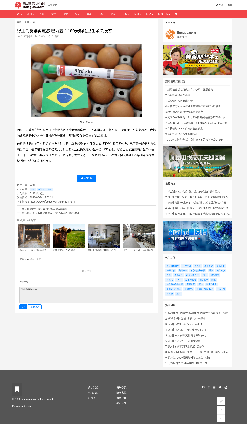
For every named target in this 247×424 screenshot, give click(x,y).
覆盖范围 (121, 403)
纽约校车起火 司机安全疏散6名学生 (47, 209)
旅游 (102, 14)
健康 (113, 14)
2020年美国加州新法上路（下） (196, 363)
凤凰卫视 (164, 14)
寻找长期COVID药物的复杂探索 (185, 128)
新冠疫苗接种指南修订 (180, 95)
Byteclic (27, 406)
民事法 (172, 357)
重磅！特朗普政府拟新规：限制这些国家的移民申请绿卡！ (208, 197)
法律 (137, 14)
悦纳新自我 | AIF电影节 (193, 318)
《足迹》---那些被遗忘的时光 (191, 329)
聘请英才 (93, 397)
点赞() (86, 178)
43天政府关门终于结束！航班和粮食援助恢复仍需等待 (205, 213)
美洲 (34, 22)
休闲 (125, 14)
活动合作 (121, 397)
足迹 (170, 324)
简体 (50, 5)
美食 (90, 14)
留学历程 (173, 352)
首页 (19, 22)
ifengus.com (186, 32)
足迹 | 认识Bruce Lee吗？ (189, 324)
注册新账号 (35, 307)
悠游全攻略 (174, 191)
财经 (149, 14)
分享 (31, 220)
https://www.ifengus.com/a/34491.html (52, 201)
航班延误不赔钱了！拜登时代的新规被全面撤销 (201, 208)
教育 (78, 14)
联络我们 (93, 392)
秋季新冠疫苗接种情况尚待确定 (185, 111)
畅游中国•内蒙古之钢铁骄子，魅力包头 (211, 313)
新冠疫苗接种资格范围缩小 (182, 134)
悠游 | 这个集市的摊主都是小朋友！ (202, 191)
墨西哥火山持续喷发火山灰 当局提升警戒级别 (53, 213)
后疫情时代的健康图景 (180, 100)
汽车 (66, 14)
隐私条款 (121, 392)
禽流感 (41, 189)
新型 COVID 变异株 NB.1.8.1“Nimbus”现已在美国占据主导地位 (202, 122)
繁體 (55, 5)
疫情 (49, 189)
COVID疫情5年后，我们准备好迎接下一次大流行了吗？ (200, 139)
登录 (23, 307)
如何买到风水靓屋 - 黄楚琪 (189, 346)
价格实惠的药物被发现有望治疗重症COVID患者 (193, 106)
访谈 (42, 14)
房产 (54, 14)
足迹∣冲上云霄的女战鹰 (188, 340)
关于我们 (93, 387)
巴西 (33, 189)
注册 (228, 5)
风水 (170, 346)
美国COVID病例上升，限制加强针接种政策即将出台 (196, 117)
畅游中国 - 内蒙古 (178, 313)
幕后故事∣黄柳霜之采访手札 (190, 335)
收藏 (21, 220)
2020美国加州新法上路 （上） (194, 357)
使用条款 (121, 387)
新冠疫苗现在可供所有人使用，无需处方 (190, 89)
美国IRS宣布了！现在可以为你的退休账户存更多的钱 (204, 202)
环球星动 (173, 318)
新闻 (27, 22)
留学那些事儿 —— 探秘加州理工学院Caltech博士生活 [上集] (213, 352)
